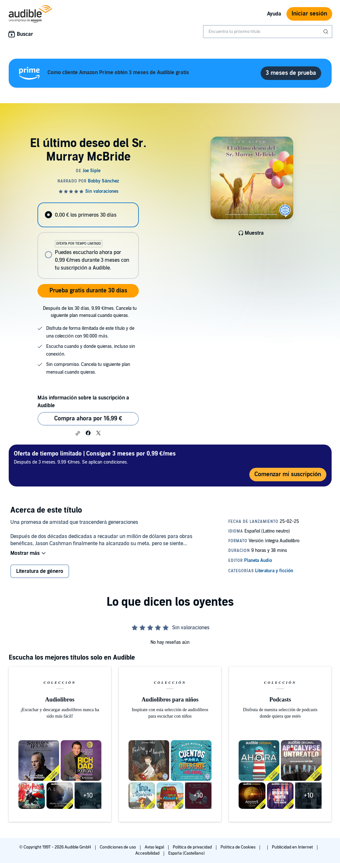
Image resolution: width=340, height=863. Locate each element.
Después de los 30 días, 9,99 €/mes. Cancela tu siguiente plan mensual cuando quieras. (90, 312)
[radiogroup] (88, 240)
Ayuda (274, 14)
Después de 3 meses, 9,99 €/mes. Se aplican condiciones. (95, 457)
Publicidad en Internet (293, 847)
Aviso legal (155, 847)
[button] (77, 433)
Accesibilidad (147, 853)
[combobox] (267, 31)
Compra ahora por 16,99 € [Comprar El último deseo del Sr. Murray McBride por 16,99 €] (88, 418)
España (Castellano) (186, 853)
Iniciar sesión (309, 13)
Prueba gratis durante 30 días (88, 290)
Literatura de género (39, 571)
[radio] (88, 214)
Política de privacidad (193, 847)
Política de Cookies (238, 847)
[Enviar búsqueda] (326, 31)
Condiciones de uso (118, 847)
